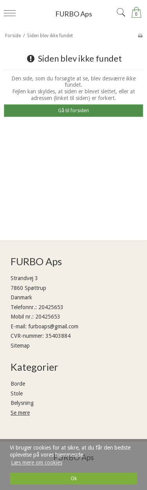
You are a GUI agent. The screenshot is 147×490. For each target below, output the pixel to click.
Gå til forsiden (73, 110)
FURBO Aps (73, 13)
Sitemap (20, 345)
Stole (17, 393)
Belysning (22, 403)
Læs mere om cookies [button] (36, 462)
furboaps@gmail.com (53, 326)
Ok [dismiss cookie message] (74, 478)
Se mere (20, 413)
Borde (18, 384)
